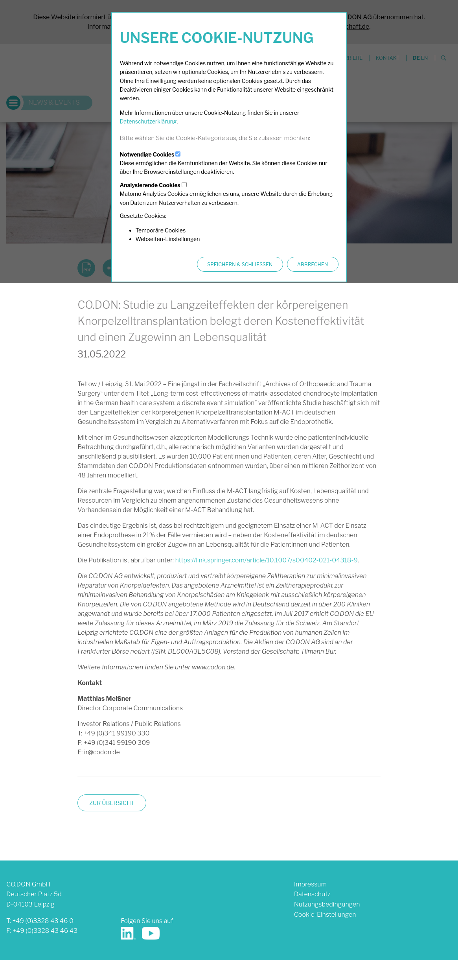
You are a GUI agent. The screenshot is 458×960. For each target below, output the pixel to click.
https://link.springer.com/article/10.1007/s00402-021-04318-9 (266, 560)
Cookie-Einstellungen (325, 914)
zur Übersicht (111, 803)
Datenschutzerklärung (148, 121)
